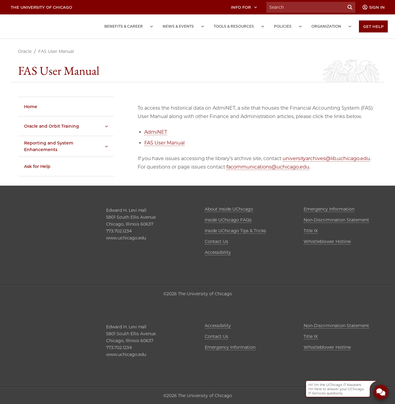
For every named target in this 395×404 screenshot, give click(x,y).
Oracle (25, 51)
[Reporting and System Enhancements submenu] (106, 146)
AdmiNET (155, 132)
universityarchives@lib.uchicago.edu (326, 158)
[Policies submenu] (300, 26)
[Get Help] (373, 26)
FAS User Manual (164, 143)
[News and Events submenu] (203, 26)
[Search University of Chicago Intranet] (305, 7)
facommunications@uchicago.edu (267, 167)
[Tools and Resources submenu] (263, 26)
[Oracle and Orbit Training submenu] (106, 126)
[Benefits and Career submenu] (151, 26)
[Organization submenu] (350, 26)
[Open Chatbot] (381, 392)
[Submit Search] (349, 7)
